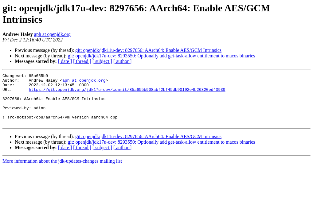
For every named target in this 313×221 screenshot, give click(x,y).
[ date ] (65, 61)
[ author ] (122, 61)
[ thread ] (82, 61)
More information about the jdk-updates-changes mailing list (62, 171)
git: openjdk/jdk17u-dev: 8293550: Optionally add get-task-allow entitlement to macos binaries (161, 55)
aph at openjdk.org (52, 34)
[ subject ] (102, 61)
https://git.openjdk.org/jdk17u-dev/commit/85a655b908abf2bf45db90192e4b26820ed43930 (127, 93)
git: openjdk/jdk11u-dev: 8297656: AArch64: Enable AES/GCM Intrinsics (148, 50)
